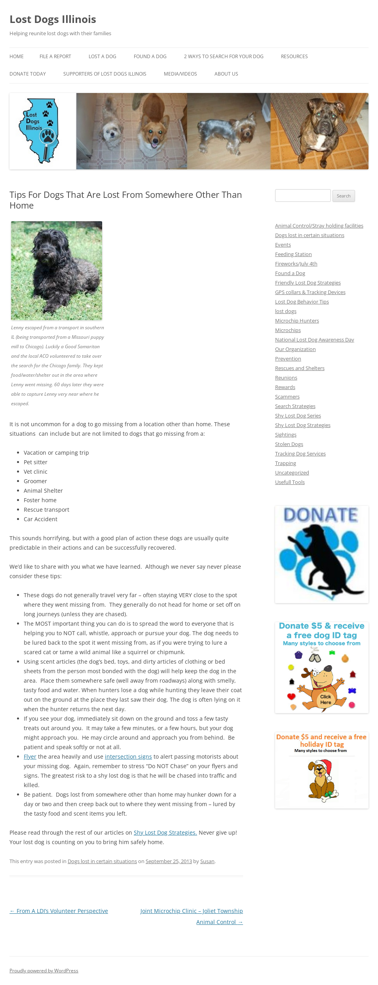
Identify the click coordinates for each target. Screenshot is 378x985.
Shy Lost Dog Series (298, 415)
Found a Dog (290, 273)
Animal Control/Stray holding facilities (319, 225)
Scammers (287, 396)
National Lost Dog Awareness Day (314, 339)
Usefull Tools (290, 482)
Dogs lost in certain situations (102, 861)
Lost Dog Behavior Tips (302, 301)
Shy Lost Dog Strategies (165, 832)
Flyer (30, 756)
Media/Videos (180, 73)
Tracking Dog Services (300, 453)
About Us (226, 73)
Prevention (288, 358)
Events (283, 244)
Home (16, 56)
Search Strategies (295, 406)
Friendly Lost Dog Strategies (308, 282)
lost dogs (285, 311)
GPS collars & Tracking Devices (310, 292)
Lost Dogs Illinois (52, 19)
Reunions (286, 377)
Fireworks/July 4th (296, 263)
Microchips (288, 330)
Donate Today (27, 73)
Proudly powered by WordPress (43, 970)
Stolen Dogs (289, 444)
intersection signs (128, 756)
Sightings (285, 434)
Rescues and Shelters (300, 368)
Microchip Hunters (297, 320)
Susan (207, 861)
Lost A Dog (102, 56)
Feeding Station (293, 254)
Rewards (285, 387)
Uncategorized (292, 472)
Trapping (285, 463)
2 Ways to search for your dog (224, 56)
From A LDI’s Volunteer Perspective (58, 911)
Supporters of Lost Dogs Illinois (104, 73)
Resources (294, 56)
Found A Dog (150, 56)
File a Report (55, 56)
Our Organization (295, 349)
